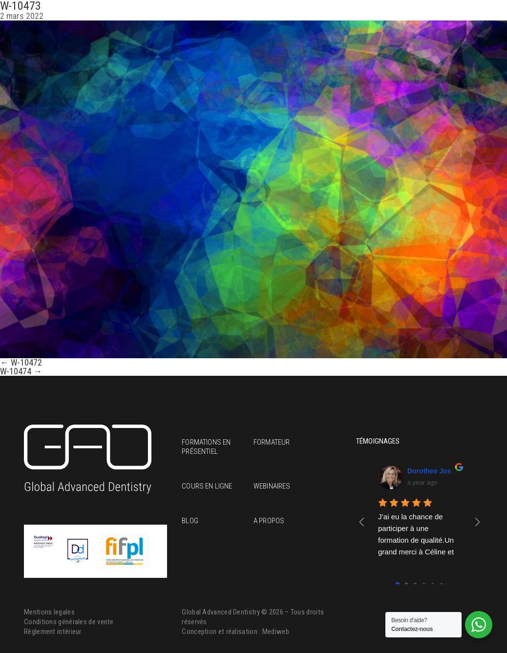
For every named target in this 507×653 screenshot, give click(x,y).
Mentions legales (49, 612)
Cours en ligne (207, 486)
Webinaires (272, 486)
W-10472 (21, 362)
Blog (190, 520)
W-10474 (21, 371)
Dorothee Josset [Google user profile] (434, 471)
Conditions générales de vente (69, 621)
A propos (269, 520)
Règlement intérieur (53, 631)
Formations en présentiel (206, 447)
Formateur (272, 442)
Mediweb (275, 631)
